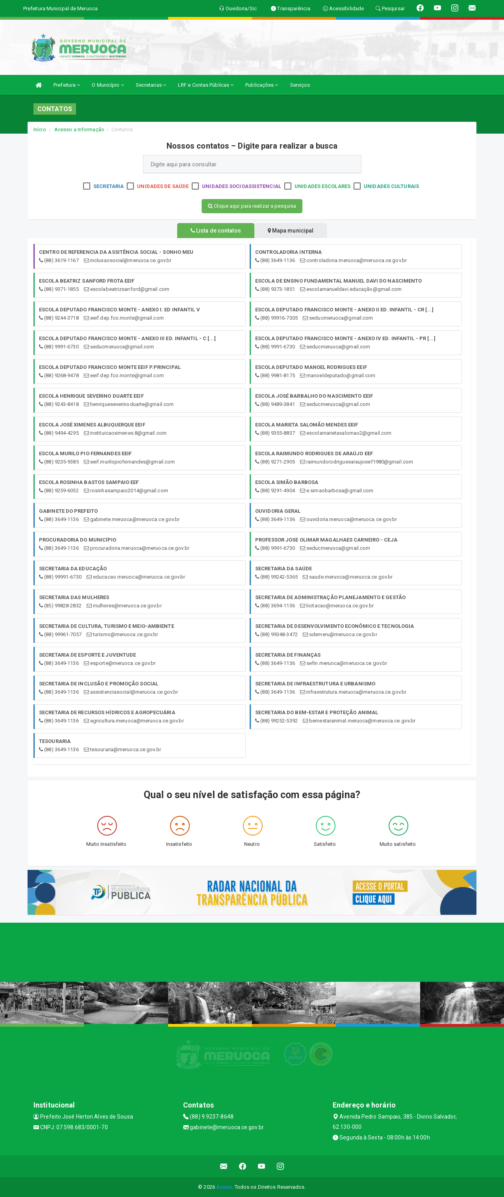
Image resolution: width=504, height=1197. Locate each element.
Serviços (300, 85)
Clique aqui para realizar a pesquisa (252, 206)
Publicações (261, 85)
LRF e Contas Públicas (205, 85)
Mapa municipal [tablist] (294, 230)
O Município (108, 85)
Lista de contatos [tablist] (212, 230)
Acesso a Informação (79, 129)
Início (39, 129)
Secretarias (151, 85)
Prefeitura (67, 85)
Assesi (224, 1187)
